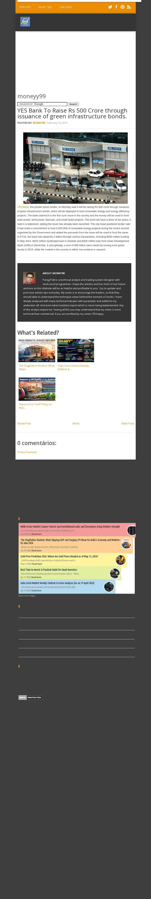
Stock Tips (45, 7)
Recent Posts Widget (27, 595)
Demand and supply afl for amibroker (41, 635)
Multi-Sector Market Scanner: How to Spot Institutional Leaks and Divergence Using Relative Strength (70, 526)
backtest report (104, 682)
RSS (129, 7)
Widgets (90, 682)
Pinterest (122, 7)
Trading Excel (70, 682)
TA (41, 682)
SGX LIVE (25, 7)
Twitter (110, 7)
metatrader (120, 682)
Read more (37, 534)
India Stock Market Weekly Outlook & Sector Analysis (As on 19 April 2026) (57, 583)
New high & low (87, 677)
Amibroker (30, 673)
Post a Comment (27, 452)
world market (34, 685)
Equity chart (123, 673)
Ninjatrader (109, 678)
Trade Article (53, 682)
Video (81, 682)
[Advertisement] (59, 60)
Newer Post (24, 423)
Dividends (73, 673)
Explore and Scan (35, 677)
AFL (20, 673)
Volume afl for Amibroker (33, 614)
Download (86, 673)
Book (42, 673)
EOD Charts (102, 673)
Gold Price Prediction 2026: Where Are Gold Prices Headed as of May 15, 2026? (59, 556)
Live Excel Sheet (28, 653)
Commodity (57, 673)
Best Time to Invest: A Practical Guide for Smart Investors (49, 569)
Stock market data (29, 682)
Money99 (39, 123)
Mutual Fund (62, 678)
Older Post (127, 423)
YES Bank (23, 207)
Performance (125, 678)
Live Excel (66, 7)
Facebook (116, 7)
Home (76, 423)
